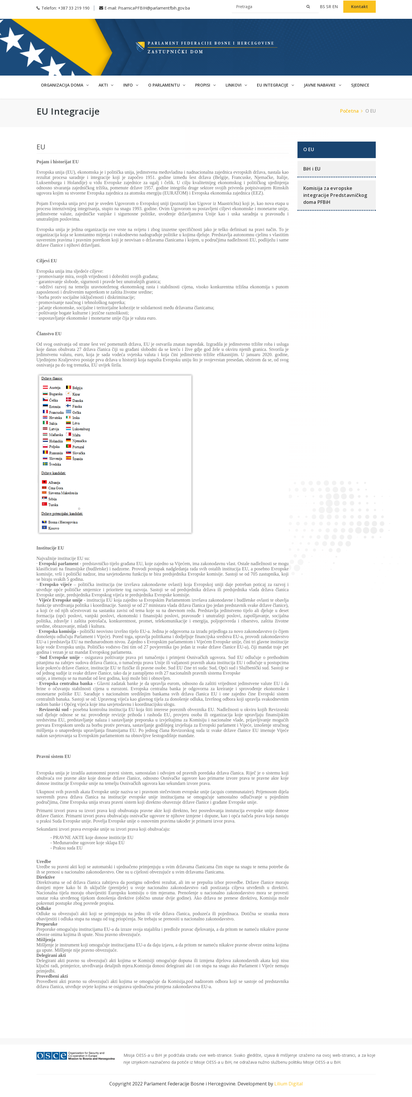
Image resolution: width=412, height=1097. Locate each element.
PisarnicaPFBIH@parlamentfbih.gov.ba (154, 8)
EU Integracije (275, 85)
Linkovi (236, 85)
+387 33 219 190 (74, 8)
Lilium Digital (288, 1083)
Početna (352, 111)
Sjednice (360, 85)
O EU (370, 111)
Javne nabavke (322, 85)
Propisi (205, 85)
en (335, 6)
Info (130, 85)
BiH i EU (312, 169)
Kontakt (359, 6)
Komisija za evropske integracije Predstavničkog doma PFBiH (335, 195)
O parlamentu (166, 85)
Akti (106, 85)
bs (323, 6)
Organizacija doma (65, 85)
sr (329, 6)
